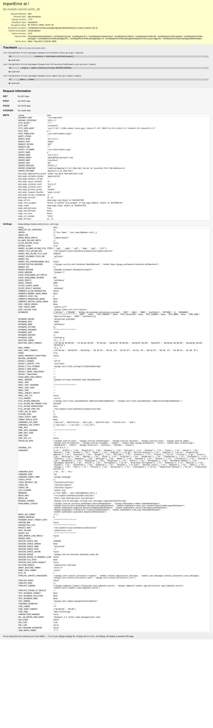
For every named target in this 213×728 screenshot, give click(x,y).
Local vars (14, 61)
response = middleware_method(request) (111, 57)
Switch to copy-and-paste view (31, 48)
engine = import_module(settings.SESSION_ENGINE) (111, 69)
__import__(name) (111, 81)
